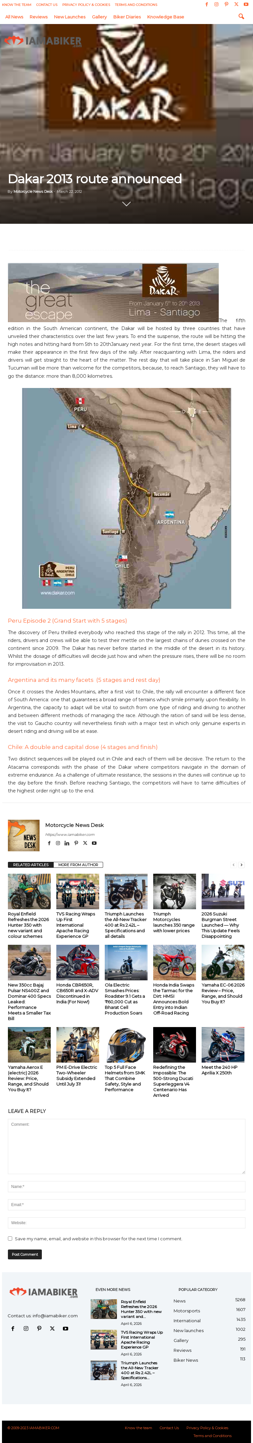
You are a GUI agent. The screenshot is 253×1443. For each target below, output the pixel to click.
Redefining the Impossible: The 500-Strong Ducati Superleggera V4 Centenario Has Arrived (173, 1081)
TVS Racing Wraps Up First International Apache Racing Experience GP (75, 925)
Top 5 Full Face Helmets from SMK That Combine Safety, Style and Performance (125, 1078)
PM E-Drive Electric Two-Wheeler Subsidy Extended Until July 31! (76, 1076)
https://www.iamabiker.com (70, 834)
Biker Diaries (127, 16)
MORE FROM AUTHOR (78, 865)
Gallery (99, 16)
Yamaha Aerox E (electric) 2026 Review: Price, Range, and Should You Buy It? (28, 1078)
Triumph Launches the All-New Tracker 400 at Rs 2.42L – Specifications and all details (126, 925)
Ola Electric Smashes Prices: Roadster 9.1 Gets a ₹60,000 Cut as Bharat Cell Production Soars (125, 999)
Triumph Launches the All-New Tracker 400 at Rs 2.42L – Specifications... (139, 1370)
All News (14, 16)
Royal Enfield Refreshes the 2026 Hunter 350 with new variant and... (141, 1309)
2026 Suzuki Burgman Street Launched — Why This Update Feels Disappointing (220, 925)
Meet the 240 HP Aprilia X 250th (220, 1070)
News (179, 1300)
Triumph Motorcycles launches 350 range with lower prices (174, 922)
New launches (69, 16)
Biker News (186, 1360)
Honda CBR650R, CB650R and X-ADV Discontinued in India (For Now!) (77, 993)
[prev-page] (233, 865)
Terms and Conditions (136, 5)
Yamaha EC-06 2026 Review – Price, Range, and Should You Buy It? (223, 993)
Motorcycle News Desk (33, 191)
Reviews (38, 16)
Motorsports (187, 1310)
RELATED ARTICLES (30, 865)
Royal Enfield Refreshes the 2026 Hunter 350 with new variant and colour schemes (28, 925)
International (187, 1320)
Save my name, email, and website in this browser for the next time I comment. (99, 1238)
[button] (241, 17)
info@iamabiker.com (55, 1315)
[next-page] (241, 865)
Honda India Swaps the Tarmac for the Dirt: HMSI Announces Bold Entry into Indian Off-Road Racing (173, 999)
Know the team (16, 5)
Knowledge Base (165, 16)
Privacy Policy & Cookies (86, 5)
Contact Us (46, 5)
